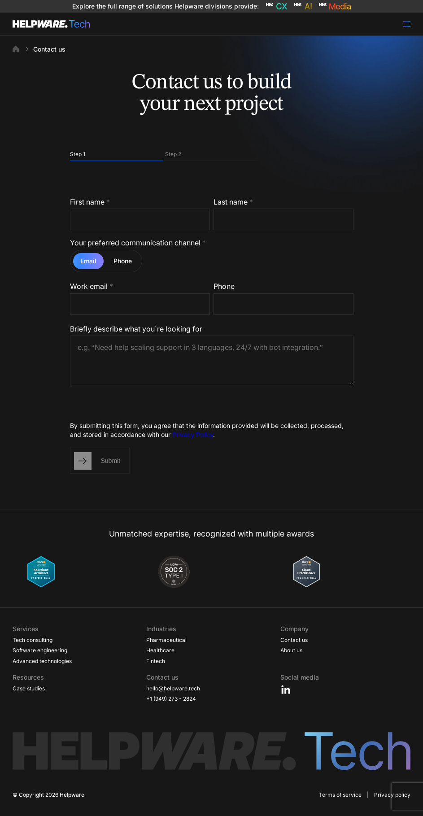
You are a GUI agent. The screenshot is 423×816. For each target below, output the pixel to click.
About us (291, 650)
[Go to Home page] (51, 24)
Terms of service (340, 794)
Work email (91, 286)
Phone (224, 286)
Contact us (294, 640)
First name (90, 201)
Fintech (155, 661)
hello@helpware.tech (173, 688)
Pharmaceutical (166, 640)
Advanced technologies (42, 661)
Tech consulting (32, 640)
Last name (233, 201)
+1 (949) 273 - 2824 (171, 698)
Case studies (29, 688)
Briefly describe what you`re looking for (136, 328)
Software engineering (40, 650)
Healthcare (160, 650)
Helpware (72, 794)
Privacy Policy (192, 434)
